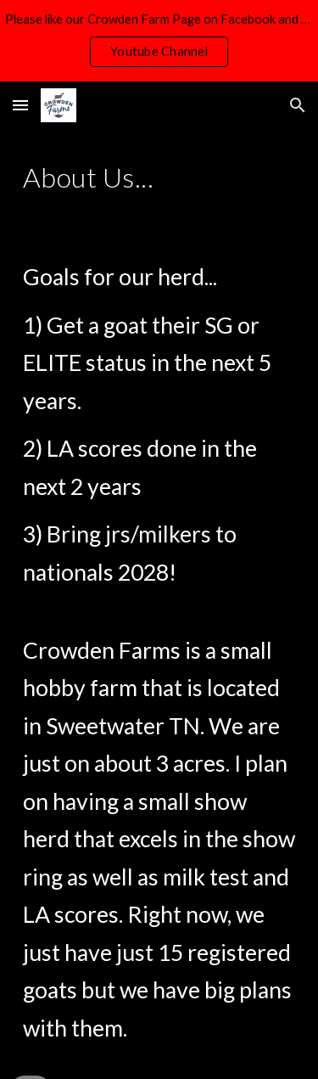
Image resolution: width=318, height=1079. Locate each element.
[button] (20, 104)
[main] (159, 177)
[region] (159, 40)
